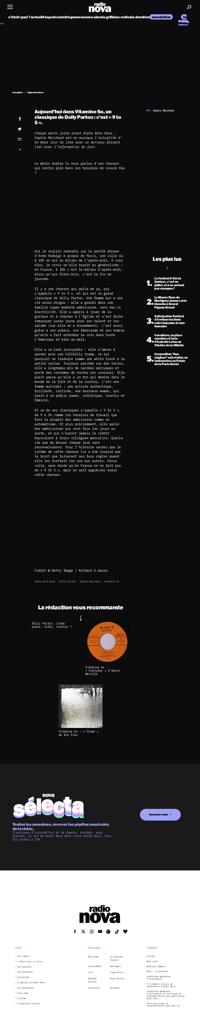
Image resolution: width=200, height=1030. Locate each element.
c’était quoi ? (19, 17)
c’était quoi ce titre (29, 961)
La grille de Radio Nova (31, 982)
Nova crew (152, 961)
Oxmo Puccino (117, 978)
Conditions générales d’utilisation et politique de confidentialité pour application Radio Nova (166, 994)
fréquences (75, 17)
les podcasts (24, 967)
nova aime (93, 17)
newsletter (161, 17)
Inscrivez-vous (158, 814)
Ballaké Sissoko (92, 980)
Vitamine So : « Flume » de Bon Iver (79, 733)
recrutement (94, 966)
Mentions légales (156, 966)
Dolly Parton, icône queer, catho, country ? (52, 625)
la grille (108, 17)
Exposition (94, 988)
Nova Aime (93, 956)
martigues (115, 966)
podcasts (56, 17)
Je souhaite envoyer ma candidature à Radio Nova (161, 985)
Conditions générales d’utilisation (158, 977)
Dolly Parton (67, 581)
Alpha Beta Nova (45, 581)
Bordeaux (115, 988)
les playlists (25, 972)
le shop (21, 998)
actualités (39, 17)
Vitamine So (111, 581)
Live (90, 972)
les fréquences (25, 988)
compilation (116, 972)
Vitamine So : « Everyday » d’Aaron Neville (102, 670)
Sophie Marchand (90, 581)
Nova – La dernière (157, 971)
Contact (151, 956)
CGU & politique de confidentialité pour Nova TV (163, 1004)
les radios (123, 17)
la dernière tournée (147, 17)
